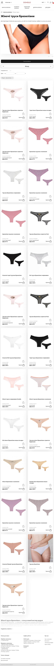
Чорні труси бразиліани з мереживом (39, 358)
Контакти (47, 640)
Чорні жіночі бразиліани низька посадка (40, 110)
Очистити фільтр (27, 61)
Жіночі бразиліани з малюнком (10, 481)
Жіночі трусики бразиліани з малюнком (40, 399)
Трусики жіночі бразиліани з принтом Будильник (12, 111)
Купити (22, 118)
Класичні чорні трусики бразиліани (12, 275)
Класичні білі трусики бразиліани (11, 358)
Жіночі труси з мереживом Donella (11, 399)
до (15, 73)
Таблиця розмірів (49, 642)
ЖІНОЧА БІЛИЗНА (6, 7)
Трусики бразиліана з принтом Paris (39, 234)
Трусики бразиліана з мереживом (11, 192)
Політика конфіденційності (7, 664)
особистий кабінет (46, 21)
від (5, 73)
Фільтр (27, 66)
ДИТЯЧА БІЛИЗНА (37, 7)
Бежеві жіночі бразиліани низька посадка (38, 482)
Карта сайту (47, 644)
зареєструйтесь (18, 21)
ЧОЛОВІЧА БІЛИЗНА (16, 7)
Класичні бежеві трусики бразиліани (12, 564)
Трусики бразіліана (34, 564)
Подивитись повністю (7, 629)
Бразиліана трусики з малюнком (38, 151)
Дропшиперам (4, 660)
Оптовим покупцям (5, 658)
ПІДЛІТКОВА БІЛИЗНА (27, 7)
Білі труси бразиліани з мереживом (39, 275)
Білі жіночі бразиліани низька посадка (12, 440)
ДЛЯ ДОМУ (47, 7)
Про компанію (48, 639)
